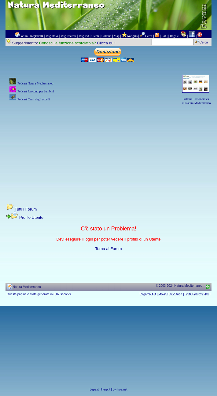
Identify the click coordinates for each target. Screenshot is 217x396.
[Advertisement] (109, 148)
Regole (174, 36)
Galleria (106, 36)
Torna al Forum (108, 248)
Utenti (95, 36)
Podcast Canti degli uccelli (33, 99)
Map (116, 36)
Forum (24, 36)
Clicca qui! (106, 43)
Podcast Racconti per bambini (35, 91)
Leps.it (94, 389)
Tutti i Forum (26, 209)
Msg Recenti (68, 36)
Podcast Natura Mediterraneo (35, 83)
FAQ (164, 36)
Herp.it (105, 389)
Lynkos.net (120, 389)
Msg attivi (52, 36)
